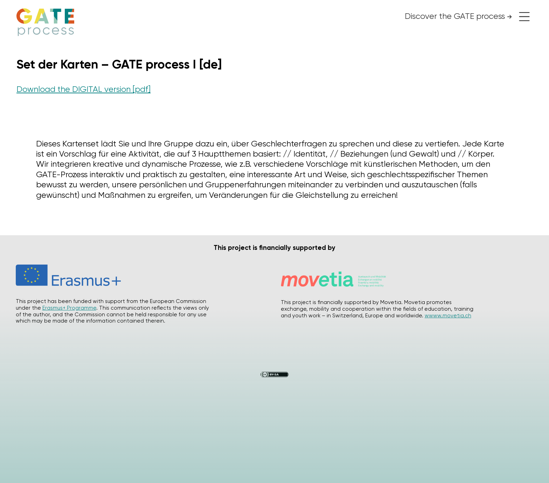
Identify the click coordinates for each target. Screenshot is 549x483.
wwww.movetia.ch (448, 315)
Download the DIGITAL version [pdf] (83, 89)
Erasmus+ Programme (69, 308)
